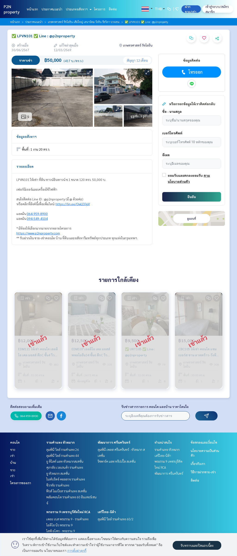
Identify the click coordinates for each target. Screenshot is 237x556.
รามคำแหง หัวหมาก (60, 442)
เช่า (12, 455)
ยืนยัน (191, 197)
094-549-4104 (37, 218)
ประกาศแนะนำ (51, 9)
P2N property (12, 9)
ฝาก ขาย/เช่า (190, 9)
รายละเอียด (25, 166)
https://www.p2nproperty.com (38, 233)
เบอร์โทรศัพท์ (172, 133)
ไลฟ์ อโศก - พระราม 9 (60, 531)
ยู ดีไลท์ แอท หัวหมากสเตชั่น (64, 461)
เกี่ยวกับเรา (198, 463)
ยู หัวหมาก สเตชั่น (57, 473)
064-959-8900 (37, 214)
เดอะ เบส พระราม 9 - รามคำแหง (67, 519)
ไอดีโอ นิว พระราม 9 (59, 525)
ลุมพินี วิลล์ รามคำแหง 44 (62, 455)
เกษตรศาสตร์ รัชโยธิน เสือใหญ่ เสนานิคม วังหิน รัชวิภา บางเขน (83, 22)
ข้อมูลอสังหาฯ (26, 136)
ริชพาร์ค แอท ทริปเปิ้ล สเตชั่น (117, 461)
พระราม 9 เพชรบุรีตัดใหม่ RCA (68, 512)
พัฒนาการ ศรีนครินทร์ (114, 442)
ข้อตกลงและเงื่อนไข (204, 442)
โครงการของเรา (20, 483)
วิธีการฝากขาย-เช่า (203, 472)
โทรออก (192, 72)
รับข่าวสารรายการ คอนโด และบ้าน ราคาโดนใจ (155, 406)
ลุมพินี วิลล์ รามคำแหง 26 (62, 449)
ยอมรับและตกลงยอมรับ (185, 175)
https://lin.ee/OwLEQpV (73, 204)
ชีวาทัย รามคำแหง (57, 485)
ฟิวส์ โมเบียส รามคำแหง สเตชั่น (66, 491)
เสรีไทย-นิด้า (107, 512)
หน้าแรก (32, 9)
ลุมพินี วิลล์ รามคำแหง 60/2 (116, 519)
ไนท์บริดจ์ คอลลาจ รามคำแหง (65, 479)
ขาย (12, 449)
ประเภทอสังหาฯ (78, 9)
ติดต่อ (113, 9)
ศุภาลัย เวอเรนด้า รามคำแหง (64, 467)
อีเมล (166, 155)
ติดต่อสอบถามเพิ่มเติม (26, 406)
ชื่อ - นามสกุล (172, 111)
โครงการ (99, 9)
